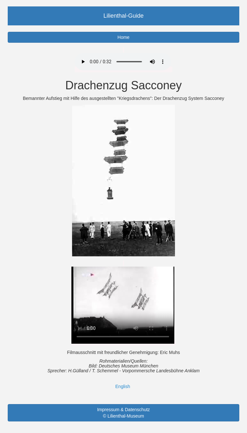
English (122, 386)
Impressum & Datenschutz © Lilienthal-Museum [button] (123, 413)
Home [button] (123, 37)
